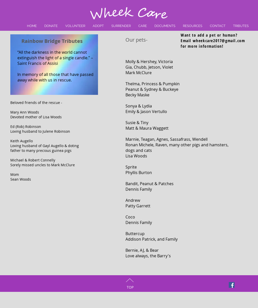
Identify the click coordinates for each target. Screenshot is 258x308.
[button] (143, 26)
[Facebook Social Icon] (232, 285)
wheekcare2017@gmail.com (219, 40)
